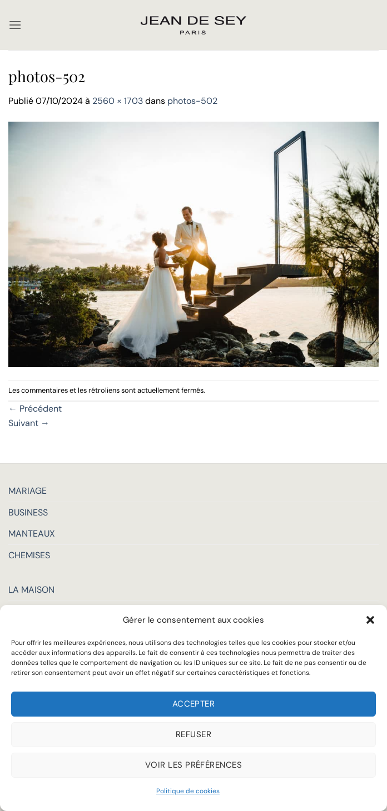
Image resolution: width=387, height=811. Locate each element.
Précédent (35, 408)
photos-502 (192, 101)
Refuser (193, 734)
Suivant (28, 423)
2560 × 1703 (117, 101)
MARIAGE (27, 491)
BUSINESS (28, 512)
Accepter (193, 703)
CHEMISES (29, 555)
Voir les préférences (193, 764)
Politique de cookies (188, 791)
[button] (370, 619)
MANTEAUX (31, 533)
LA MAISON (31, 589)
